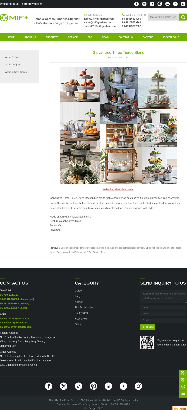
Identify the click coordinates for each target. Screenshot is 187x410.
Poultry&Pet (81, 313)
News (105, 37)
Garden (79, 290)
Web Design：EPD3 (93, 408)
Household (81, 318)
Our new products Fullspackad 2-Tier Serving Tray (81, 252)
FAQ (90, 37)
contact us (126, 37)
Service (73, 37)
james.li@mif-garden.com (99, 18)
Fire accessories (84, 307)
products (52, 37)
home (11, 37)
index (135, 400)
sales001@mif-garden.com (100, 26)
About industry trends (16, 72)
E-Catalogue (171, 37)
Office (78, 324)
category (87, 283)
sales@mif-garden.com (98, 22)
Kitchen (79, 302)
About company (13, 64)
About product (12, 57)
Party (78, 296)
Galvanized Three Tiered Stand (118, 189)
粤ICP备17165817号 (120, 404)
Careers (148, 37)
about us (30, 37)
